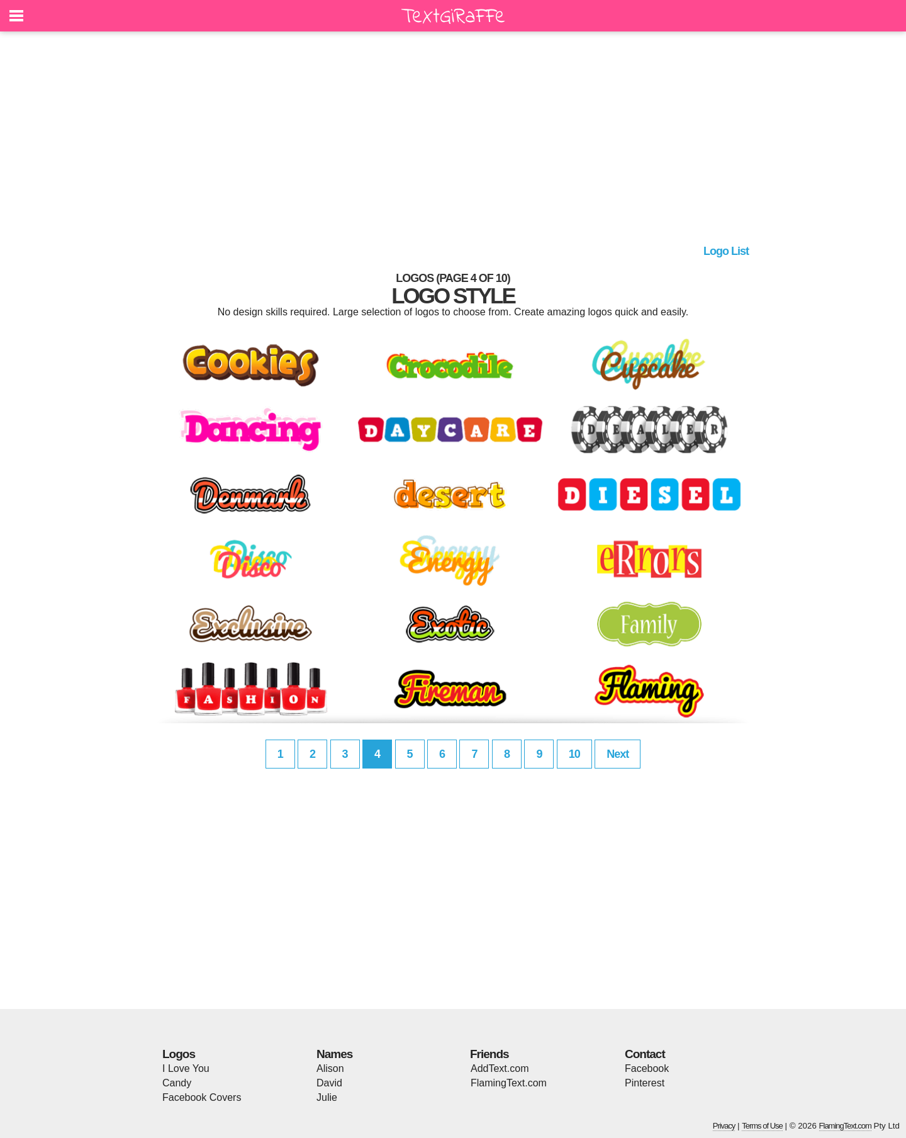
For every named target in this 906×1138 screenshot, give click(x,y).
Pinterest (644, 1083)
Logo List (726, 251)
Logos (178, 1054)
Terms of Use (762, 1125)
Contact (645, 1054)
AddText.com (499, 1068)
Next (618, 754)
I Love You (186, 1068)
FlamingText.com (509, 1083)
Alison (330, 1068)
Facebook (647, 1068)
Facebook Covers (201, 1097)
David (329, 1083)
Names (334, 1054)
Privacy (724, 1125)
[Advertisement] (453, 142)
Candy (176, 1083)
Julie (326, 1097)
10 (574, 754)
